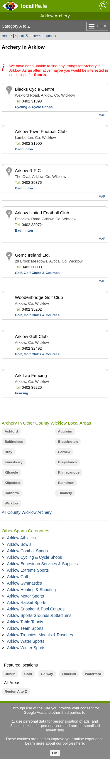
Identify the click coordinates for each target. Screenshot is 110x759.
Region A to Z (16, 691)
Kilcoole (11, 472)
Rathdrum (66, 483)
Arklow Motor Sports (25, 596)
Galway (47, 674)
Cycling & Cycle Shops (34, 107)
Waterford (93, 674)
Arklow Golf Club (31, 336)
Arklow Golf (17, 576)
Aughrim (65, 431)
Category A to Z (16, 26)
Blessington (68, 442)
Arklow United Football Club (42, 212)
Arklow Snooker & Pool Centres (36, 609)
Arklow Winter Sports (26, 647)
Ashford (11, 431)
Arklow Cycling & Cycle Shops (34, 557)
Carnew (64, 452)
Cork (28, 674)
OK (55, 753)
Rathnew (12, 493)
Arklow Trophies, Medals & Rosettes (40, 634)
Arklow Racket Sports (26, 602)
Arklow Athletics (21, 538)
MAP (102, 115)
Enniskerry (14, 462)
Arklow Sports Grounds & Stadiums (39, 615)
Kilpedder (13, 483)
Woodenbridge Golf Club (39, 297)
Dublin (10, 674)
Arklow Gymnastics (24, 583)
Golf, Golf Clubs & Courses (37, 273)
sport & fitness (28, 35)
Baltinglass (14, 442)
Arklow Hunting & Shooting (31, 589)
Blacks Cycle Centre (35, 89)
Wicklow (11, 503)
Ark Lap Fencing (31, 375)
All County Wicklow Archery (27, 512)
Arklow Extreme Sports (28, 570)
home (7, 35)
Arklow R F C (28, 170)
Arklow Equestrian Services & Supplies (42, 563)
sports (50, 35)
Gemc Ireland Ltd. (32, 255)
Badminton (24, 149)
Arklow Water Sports (25, 641)
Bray (8, 452)
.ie (34, 6)
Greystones (67, 462)
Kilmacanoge (69, 472)
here (80, 743)
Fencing (21, 393)
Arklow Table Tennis (25, 622)
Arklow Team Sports (25, 628)
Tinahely (65, 493)
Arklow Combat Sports (27, 550)
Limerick (69, 674)
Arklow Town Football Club (41, 131)
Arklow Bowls (19, 544)
